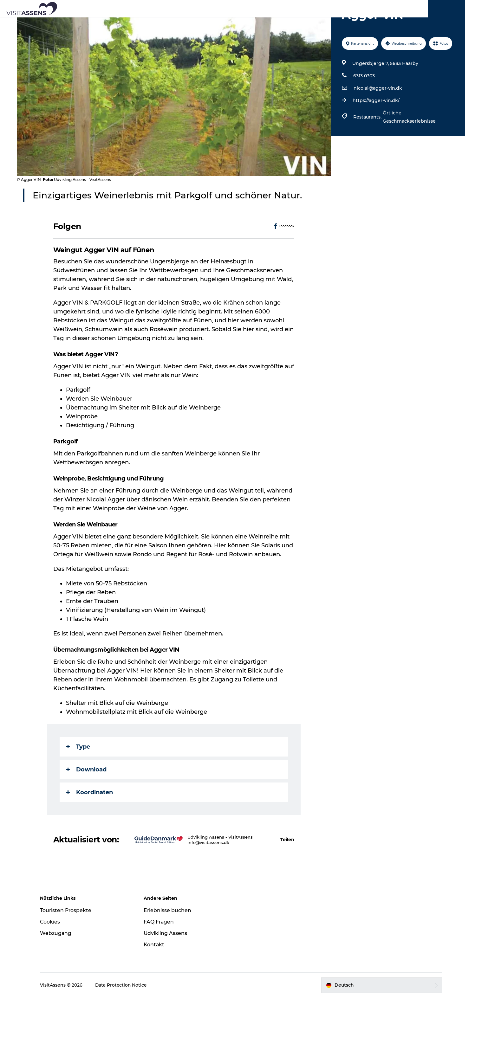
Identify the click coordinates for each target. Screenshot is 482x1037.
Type (78, 776)
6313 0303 (364, 106)
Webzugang (60, 972)
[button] (246, 874)
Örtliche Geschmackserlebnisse (408, 147)
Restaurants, (367, 147)
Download (87, 799)
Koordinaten (90, 822)
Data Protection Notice (126, 1024)
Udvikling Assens (168, 972)
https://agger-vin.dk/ (375, 130)
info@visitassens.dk (191, 879)
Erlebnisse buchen (170, 950)
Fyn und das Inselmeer (443, 6)
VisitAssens (404, 6)
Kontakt (156, 984)
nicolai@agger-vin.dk (377, 118)
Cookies (54, 961)
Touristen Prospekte (70, 950)
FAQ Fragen (161, 961)
